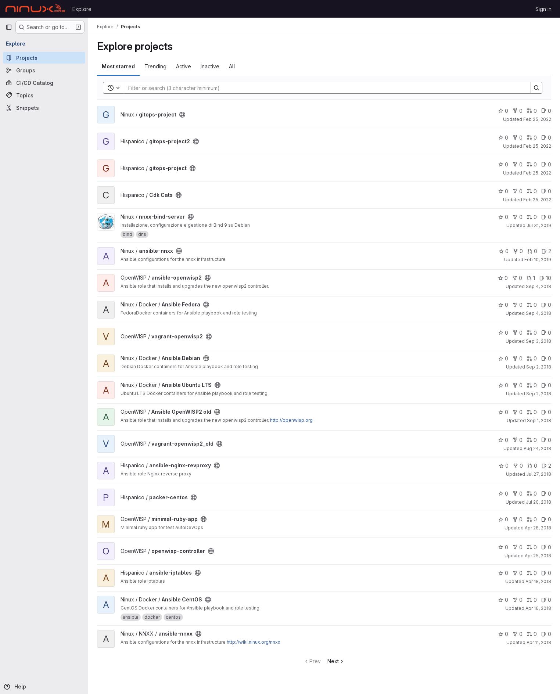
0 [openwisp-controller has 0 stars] (503, 547)
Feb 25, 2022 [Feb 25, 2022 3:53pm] (537, 146)
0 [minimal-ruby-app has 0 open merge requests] (532, 519)
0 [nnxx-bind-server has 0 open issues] (546, 217)
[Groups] (44, 70)
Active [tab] (183, 66)
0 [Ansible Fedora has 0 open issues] (546, 305)
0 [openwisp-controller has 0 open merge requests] (532, 547)
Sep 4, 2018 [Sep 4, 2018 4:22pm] (538, 286)
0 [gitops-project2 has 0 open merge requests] (532, 137)
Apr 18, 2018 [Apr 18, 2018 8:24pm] (538, 581)
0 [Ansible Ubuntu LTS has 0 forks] (518, 385)
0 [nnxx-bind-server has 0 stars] (503, 217)
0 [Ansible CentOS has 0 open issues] (546, 600)
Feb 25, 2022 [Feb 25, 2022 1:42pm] (537, 199)
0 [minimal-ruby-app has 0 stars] (503, 519)
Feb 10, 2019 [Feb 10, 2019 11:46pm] (537, 259)
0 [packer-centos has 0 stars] (503, 493)
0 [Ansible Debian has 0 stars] (503, 358)
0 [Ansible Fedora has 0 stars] (503, 305)
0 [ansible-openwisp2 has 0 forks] (517, 278)
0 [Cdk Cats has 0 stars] (503, 191)
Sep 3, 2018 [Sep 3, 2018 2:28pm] (538, 341)
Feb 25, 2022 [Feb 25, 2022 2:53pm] (537, 173)
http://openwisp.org (291, 420)
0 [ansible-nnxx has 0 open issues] (546, 634)
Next (336, 661)
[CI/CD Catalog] (44, 83)
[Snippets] (44, 108)
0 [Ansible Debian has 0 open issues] (546, 358)
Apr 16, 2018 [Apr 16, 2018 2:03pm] (538, 608)
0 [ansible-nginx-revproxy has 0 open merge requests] (532, 466)
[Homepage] (35, 9)
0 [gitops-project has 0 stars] (503, 111)
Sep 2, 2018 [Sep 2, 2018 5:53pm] (538, 367)
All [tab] (232, 66)
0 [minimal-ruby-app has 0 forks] (518, 519)
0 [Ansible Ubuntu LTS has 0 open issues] (546, 385)
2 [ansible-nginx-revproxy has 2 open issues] (546, 466)
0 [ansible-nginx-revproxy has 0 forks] (518, 466)
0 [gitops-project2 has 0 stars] (503, 137)
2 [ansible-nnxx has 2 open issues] (546, 251)
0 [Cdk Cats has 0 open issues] (546, 191)
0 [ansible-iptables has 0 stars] (503, 573)
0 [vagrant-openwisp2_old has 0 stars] (503, 440)
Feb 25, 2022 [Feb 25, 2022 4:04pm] (537, 119)
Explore (81, 9)
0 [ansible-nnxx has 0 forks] (518, 251)
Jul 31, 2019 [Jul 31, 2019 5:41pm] (539, 225)
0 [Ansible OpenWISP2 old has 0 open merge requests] (532, 412)
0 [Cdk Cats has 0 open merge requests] (532, 191)
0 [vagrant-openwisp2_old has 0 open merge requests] (532, 440)
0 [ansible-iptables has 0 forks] (518, 573)
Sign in (543, 9)
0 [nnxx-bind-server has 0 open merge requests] (532, 217)
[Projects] (44, 58)
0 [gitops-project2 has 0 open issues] (546, 137)
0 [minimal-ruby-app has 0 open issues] (546, 519)
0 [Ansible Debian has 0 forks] (518, 358)
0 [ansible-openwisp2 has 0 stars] (503, 278)
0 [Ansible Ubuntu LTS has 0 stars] (503, 385)
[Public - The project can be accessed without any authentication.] (182, 115)
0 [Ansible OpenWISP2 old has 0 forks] (518, 412)
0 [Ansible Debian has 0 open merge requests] (532, 358)
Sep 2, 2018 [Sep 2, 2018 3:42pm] (538, 393)
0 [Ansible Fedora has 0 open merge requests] (532, 305)
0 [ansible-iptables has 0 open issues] (546, 573)
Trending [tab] (155, 66)
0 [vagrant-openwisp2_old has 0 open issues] (546, 440)
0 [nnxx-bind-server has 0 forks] (518, 217)
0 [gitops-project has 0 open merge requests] (532, 111)
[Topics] (44, 95)
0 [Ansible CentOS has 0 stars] (503, 600)
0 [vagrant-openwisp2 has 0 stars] (503, 333)
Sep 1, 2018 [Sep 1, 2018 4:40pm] (539, 420)
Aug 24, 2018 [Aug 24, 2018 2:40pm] (537, 448)
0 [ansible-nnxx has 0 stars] (504, 251)
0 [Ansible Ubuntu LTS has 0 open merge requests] (532, 385)
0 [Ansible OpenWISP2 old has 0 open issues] (546, 412)
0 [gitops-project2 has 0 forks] (518, 137)
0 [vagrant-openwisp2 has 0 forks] (518, 333)
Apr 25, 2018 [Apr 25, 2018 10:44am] (538, 555)
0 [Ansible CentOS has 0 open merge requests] (532, 600)
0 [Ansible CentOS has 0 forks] (518, 600)
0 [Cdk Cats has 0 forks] (518, 191)
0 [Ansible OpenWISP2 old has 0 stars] (503, 412)
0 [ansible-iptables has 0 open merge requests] (532, 573)
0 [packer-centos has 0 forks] (518, 493)
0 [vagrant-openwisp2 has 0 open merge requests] (532, 333)
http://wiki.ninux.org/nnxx (253, 642)
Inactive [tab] (210, 66)
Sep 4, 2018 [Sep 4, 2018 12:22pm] (538, 313)
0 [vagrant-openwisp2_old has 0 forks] (518, 440)
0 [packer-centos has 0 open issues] (546, 493)
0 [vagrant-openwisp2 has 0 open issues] (546, 333)
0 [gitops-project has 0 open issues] (546, 111)
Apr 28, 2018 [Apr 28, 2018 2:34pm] (538, 528)
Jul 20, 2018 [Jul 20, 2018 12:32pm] (538, 502)
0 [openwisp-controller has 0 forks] (518, 547)
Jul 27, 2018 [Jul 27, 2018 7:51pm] (538, 474)
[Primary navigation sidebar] (9, 27)
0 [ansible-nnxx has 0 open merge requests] (532, 251)
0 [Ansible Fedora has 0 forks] (518, 305)
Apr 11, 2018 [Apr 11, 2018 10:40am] (539, 642)
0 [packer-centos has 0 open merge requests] (532, 493)
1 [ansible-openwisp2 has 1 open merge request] (531, 278)
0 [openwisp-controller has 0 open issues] (546, 547)
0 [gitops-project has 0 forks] (518, 111)
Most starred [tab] (118, 66)
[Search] (323, 87)
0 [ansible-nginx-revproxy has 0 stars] (504, 466)
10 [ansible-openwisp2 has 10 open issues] (545, 278)
